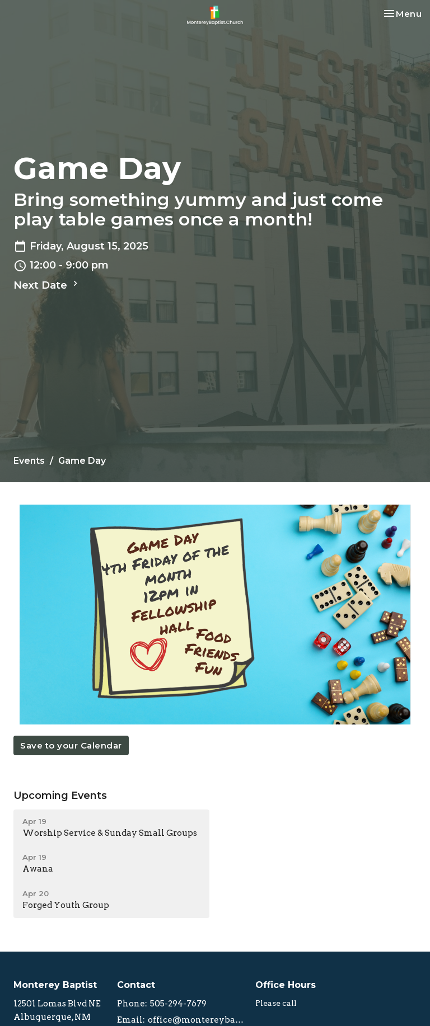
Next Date (47, 284)
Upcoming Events (60, 795)
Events (29, 460)
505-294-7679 (178, 1004)
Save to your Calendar (71, 745)
